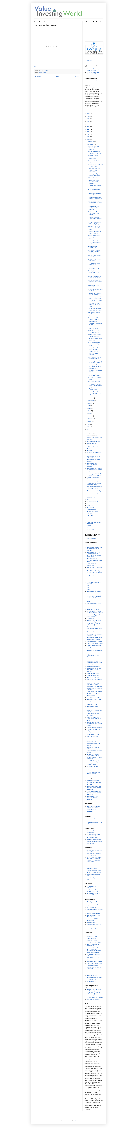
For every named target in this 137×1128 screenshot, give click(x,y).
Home (57, 76)
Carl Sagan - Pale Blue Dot (93, 770)
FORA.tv (89, 520)
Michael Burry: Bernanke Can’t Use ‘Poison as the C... (94, 314)
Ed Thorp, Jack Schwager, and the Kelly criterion (94, 646)
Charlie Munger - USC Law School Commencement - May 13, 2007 (94, 628)
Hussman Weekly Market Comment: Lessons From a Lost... (95, 393)
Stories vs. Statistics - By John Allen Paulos (95, 339)
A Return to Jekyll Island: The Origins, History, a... (95, 335)
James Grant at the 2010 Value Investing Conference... (94, 170)
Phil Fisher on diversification (94, 942)
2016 (88, 124)
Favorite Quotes (91, 545)
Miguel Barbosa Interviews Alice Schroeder (94, 388)
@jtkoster (89, 60)
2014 (88, 129)
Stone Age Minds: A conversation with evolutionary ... (93, 157)
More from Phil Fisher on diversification (93, 945)
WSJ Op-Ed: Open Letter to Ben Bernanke (94, 260)
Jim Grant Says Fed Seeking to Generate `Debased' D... (95, 361)
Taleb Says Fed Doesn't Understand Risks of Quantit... (93, 272)
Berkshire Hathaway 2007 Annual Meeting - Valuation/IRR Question (94, 724)
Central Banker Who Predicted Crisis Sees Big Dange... (95, 370)
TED (88, 499)
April (89, 413)
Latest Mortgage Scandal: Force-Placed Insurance (94, 297)
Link (35, 66)
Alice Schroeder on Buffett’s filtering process (94, 694)
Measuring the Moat (92, 902)
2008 (88, 427)
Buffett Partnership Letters (93, 441)
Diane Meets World (91, 538)
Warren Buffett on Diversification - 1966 (92, 703)
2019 (88, 116)
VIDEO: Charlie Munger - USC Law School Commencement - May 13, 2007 (94, 788)
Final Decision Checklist (92, 578)
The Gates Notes (91, 530)
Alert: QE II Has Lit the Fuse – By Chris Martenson (95, 294)
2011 (88, 137)
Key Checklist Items (91, 576)
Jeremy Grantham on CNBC (95, 301)
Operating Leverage (92, 928)
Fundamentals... (90, 580)
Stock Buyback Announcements (94, 486)
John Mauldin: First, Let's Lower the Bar (94, 264)
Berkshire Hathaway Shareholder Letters (92, 444)
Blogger (75, 1120)
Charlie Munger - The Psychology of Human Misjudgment (92, 465)
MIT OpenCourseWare (92, 511)
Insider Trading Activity (92, 488)
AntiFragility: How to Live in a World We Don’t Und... (95, 331)
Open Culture (90, 518)
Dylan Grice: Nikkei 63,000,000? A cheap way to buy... (95, 323)
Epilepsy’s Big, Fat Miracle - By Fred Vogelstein (95, 232)
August (90, 403)
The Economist (90, 528)
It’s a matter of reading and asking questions (93, 730)
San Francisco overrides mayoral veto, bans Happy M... (95, 202)
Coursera (89, 525)
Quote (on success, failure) (93, 697)
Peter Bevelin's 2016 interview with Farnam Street (94, 854)
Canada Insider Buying (92, 493)
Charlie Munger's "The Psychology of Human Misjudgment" (92, 798)
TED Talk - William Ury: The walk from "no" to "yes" (94, 152)
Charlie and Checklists (92, 632)
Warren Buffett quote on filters (94, 691)
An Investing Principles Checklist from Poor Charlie (94, 635)
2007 (88, 429)
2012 (88, 134)
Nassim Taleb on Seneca (93, 675)
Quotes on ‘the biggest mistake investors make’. (94, 615)
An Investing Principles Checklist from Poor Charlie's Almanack (94, 474)
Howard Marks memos (92, 868)
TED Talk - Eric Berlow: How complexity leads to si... (95, 277)
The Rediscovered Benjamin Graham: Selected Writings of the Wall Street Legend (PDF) (94, 836)
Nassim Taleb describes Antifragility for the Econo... (94, 237)
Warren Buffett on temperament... (91, 564)
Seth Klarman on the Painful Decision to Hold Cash (93, 890)
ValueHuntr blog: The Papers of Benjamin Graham (95, 374)
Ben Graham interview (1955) (94, 839)
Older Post (76, 76)
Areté (88, 585)
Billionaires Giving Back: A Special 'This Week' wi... (94, 194)
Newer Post (38, 76)
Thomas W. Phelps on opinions (94, 727)
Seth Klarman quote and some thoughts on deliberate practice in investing (94, 688)
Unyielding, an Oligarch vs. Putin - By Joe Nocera (94, 174)
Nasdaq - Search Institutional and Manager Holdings (94, 484)
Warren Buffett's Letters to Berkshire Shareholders (93, 807)
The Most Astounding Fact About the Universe (93, 773)
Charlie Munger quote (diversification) (92, 707)
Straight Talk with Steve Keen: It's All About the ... (95, 290)
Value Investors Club (92, 495)
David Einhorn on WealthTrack (92, 247)
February (90, 418)
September (91, 400)
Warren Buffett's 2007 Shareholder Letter (92, 737)
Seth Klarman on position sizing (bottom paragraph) (94, 955)
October (90, 398)
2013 (88, 132)
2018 (88, 119)
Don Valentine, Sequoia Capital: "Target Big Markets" (94, 252)
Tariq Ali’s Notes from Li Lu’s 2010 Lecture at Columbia (94, 733)
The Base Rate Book (92, 907)
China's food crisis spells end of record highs (95, 165)
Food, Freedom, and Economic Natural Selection (93, 353)
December (91, 141)
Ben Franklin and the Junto (93, 666)
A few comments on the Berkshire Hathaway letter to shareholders (94, 967)
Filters (88, 607)
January (90, 421)
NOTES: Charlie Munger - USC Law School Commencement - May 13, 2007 (94, 793)
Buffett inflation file (91, 810)
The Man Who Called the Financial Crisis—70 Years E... (95, 282)
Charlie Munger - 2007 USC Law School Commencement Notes (94, 469)
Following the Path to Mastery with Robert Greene (94, 763)
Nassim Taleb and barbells (93, 673)
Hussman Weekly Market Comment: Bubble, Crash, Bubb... (95, 344)
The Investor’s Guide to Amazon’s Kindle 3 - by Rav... (94, 228)
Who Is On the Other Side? (93, 913)
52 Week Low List (91, 497)
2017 (88, 121)
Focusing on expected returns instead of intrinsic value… (94, 604)
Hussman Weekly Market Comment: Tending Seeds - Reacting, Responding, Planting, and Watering (94, 756)
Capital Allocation (91, 922)
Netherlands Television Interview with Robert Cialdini (94, 305)
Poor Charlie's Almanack (93, 472)
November (91, 144)
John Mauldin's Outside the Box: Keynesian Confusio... (95, 385)
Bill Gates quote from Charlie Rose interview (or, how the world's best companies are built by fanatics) (94, 623)
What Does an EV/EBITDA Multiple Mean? (93, 919)
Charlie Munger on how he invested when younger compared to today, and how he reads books (94, 554)
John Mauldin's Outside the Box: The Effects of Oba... (95, 309)
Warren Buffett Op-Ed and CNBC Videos (94, 256)
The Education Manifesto (94, 381)
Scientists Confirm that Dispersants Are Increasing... (93, 148)
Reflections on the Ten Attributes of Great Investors (95, 910)
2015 (88, 126)
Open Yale (89, 513)
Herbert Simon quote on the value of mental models (93, 684)
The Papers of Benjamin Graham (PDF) (92, 831)
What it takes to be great (93, 761)
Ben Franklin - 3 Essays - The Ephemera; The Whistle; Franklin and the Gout (94, 663)
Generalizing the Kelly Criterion (94, 641)
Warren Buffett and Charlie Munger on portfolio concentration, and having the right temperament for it (94, 950)
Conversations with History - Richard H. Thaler (95, 327)
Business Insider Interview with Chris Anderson (94, 318)
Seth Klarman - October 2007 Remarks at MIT (94, 894)
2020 (88, 114)
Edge (88, 503)
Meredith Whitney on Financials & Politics (93, 286)
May (89, 411)
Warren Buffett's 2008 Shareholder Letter (92, 740)
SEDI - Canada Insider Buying (94, 491)
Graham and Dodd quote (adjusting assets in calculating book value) (94, 650)
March (90, 416)
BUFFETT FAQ (90, 812)
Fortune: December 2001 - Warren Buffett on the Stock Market (94, 719)
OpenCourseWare (91, 509)
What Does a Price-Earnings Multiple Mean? (93, 916)
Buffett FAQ (90, 450)
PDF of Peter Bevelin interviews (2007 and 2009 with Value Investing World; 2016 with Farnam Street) (94, 859)
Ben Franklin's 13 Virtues (93, 659)
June (89, 408)
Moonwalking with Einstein (93, 609)
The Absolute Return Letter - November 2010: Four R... (95, 358)
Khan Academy (90, 505)
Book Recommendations (93, 81)
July (89, 405)
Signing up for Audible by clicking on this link (93, 73)
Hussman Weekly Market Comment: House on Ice (94, 190)
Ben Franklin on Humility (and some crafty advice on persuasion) (94, 670)
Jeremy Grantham (43, 72)
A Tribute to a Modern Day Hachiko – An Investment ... (95, 198)
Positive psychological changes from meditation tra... (95, 219)
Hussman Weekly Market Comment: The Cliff (94, 267)
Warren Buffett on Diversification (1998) (92, 939)
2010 (88, 139)
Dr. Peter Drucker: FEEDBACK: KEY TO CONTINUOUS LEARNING (95, 612)
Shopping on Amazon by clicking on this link (93, 69)
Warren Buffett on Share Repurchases (93, 714)
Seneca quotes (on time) (93, 677)
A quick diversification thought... (95, 643)
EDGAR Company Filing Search (94, 481)
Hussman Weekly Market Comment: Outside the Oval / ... (94, 242)
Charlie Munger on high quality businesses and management (94, 638)
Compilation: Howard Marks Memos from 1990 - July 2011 (94, 871)
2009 (88, 424)
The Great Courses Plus (92, 501)
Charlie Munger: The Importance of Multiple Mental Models (94, 560)
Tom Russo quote (91, 618)
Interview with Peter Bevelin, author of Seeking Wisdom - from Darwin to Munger (94, 596)
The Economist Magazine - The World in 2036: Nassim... (94, 213)
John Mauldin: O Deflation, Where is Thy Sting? (94, 223)
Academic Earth (90, 507)
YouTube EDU (90, 516)
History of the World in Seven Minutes (93, 348)
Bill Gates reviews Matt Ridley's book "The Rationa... (93, 182)
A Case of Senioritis (93, 178)
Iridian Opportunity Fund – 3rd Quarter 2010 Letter (94, 365)
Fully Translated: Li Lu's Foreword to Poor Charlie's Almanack (93, 655)
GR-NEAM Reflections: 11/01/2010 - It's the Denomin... (93, 208)
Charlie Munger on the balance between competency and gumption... (94, 549)
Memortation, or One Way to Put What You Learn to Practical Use (94, 572)
